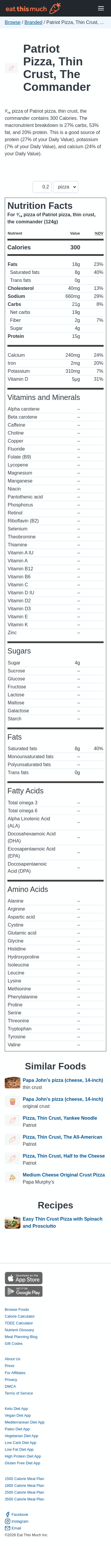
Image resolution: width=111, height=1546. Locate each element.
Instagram (16, 1521)
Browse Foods (17, 1309)
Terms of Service (19, 1393)
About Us (12, 1359)
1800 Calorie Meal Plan (24, 1485)
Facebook (16, 1514)
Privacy (11, 1379)
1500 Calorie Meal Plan (24, 1478)
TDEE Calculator (19, 1323)
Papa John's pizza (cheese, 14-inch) (63, 1080)
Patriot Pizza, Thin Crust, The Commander (57, 67)
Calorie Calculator (20, 1316)
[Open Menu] (101, 8)
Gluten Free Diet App (22, 1463)
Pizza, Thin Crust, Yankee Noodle (60, 1118)
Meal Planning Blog (21, 1336)
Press (10, 1365)
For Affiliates (15, 1373)
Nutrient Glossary (19, 1330)
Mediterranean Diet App (24, 1422)
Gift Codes (13, 1343)
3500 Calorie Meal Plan (24, 1499)
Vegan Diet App (18, 1415)
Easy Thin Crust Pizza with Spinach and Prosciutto (62, 1222)
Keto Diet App (16, 1408)
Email (13, 1528)
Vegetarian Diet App (21, 1436)
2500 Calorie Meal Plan (24, 1492)
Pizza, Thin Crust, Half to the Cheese (64, 1155)
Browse (12, 22)
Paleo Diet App (17, 1429)
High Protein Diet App (23, 1456)
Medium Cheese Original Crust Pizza (64, 1174)
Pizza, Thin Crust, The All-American (62, 1137)
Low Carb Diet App (20, 1442)
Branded (34, 22)
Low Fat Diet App (19, 1449)
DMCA (10, 1386)
